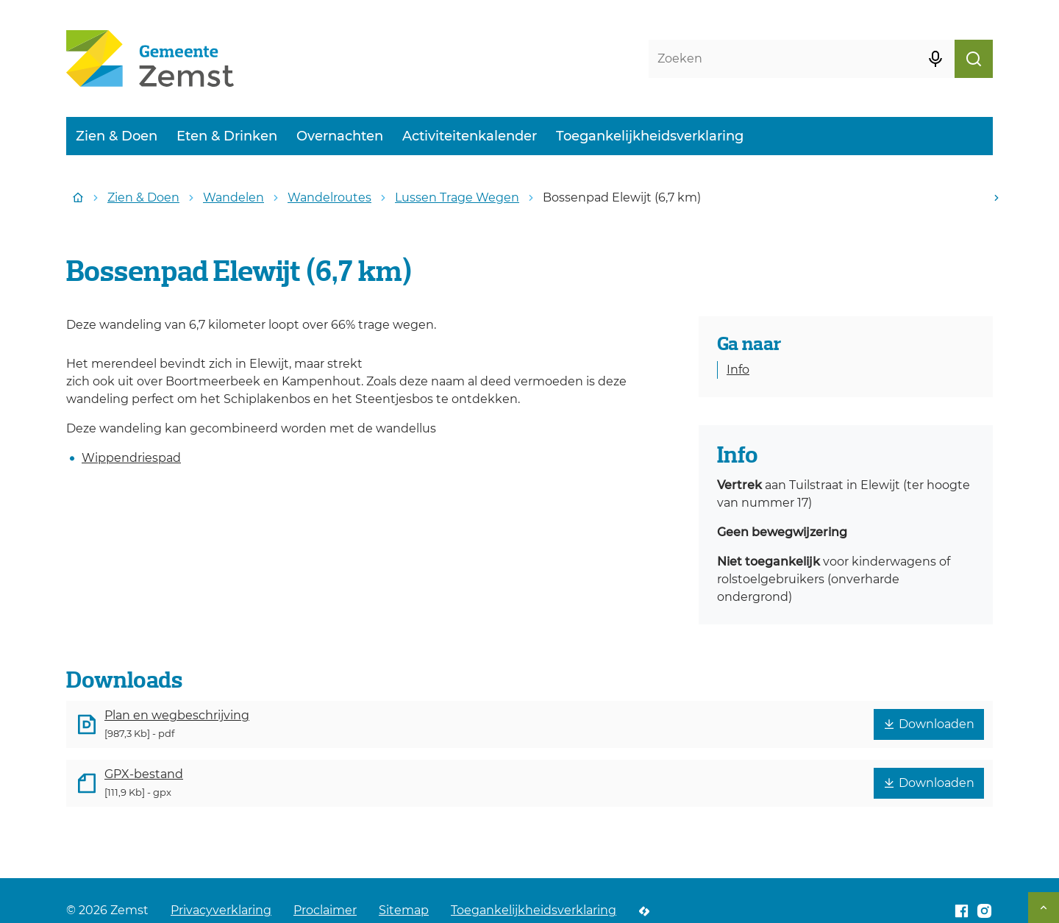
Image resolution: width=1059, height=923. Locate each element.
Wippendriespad (131, 458)
